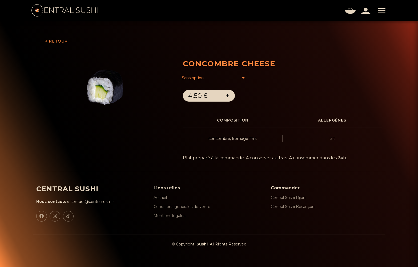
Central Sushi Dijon (288, 197)
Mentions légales (169, 216)
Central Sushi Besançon (293, 206)
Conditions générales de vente (182, 206)
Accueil (160, 197)
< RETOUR (56, 41)
